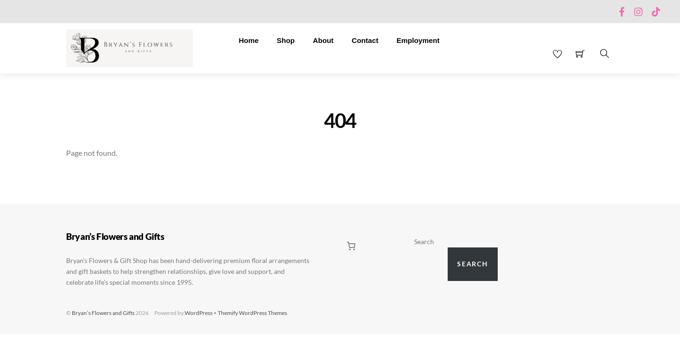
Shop (286, 40)
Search (424, 242)
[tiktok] (656, 10)
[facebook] (622, 10)
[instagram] (639, 10)
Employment (418, 40)
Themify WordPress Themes (252, 312)
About (323, 40)
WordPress (198, 312)
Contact (365, 40)
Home (248, 40)
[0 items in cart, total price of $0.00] (351, 245)
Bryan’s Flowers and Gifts (103, 312)
